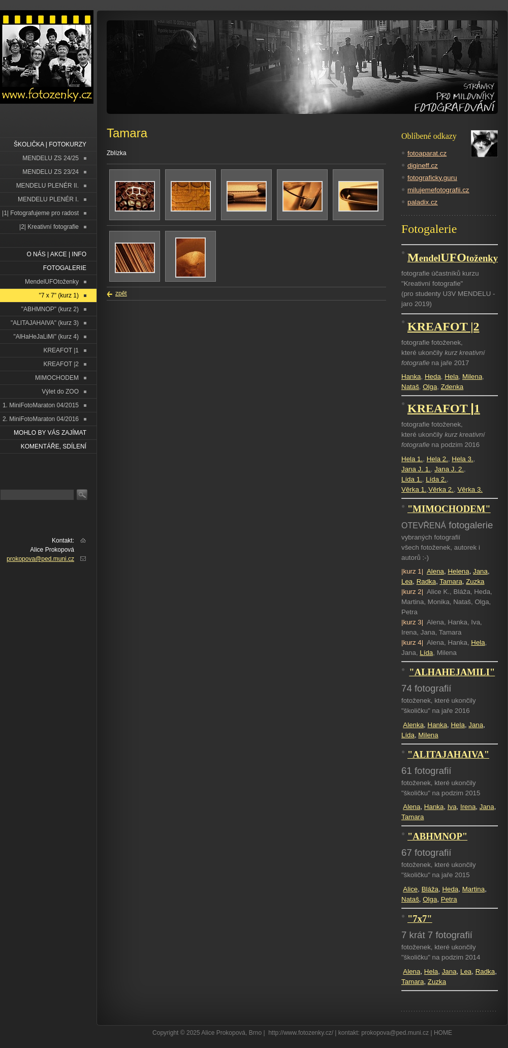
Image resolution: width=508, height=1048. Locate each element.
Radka (426, 581)
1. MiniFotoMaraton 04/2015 (41, 405)
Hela (451, 376)
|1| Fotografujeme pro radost (40, 213)
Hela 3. (462, 459)
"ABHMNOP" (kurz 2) (50, 309)
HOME (443, 1032)
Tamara (450, 581)
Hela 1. (412, 459)
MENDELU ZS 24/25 (50, 158)
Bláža (430, 889)
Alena (435, 571)
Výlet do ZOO (60, 391)
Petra (449, 899)
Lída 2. (436, 479)
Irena (467, 807)
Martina (473, 889)
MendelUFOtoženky (52, 281)
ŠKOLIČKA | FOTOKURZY (50, 144)
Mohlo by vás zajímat (50, 432)
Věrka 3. (470, 489)
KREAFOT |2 (61, 364)
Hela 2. (437, 459)
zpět (121, 293)
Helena (458, 571)
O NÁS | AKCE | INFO (56, 254)
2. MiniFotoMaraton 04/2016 (41, 419)
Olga (430, 387)
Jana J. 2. (449, 469)
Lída (426, 652)
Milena (472, 376)
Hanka (411, 376)
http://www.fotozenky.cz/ (300, 1032)
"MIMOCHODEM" (449, 508)
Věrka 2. (441, 489)
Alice (410, 889)
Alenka (413, 725)
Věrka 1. (414, 489)
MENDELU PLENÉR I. (48, 199)
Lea (406, 581)
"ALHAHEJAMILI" (452, 672)
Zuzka (475, 581)
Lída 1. (411, 479)
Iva (452, 807)
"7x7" (419, 918)
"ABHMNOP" (437, 836)
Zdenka (452, 387)
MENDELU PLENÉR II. (47, 185)
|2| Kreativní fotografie (49, 226)
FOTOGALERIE (64, 268)
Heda (433, 376)
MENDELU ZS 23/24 (50, 171)
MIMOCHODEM (57, 377)
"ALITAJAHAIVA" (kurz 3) (45, 322)
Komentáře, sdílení (53, 446)
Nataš (410, 387)
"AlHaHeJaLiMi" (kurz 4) (46, 336)
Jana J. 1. (416, 469)
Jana (480, 571)
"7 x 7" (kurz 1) (59, 295)
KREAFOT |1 (61, 350)
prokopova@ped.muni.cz (40, 558)
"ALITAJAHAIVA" (448, 754)
